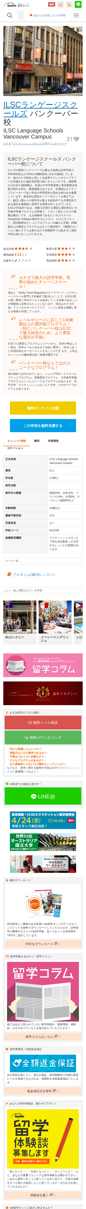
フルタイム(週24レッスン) (30, 574)
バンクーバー (57, 143)
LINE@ (43, 797)
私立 (52, 470)
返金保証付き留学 (43, 1091)
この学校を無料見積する (43, 426)
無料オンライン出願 (43, 408)
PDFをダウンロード (43, 944)
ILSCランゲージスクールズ (40, 109)
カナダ (7, 143)
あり (52, 522)
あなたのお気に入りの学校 (47, 15)
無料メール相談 (43, 722)
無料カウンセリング (43, 737)
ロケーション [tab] (15, 448)
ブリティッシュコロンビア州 (30, 143)
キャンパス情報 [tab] (16, 440)
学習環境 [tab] (53, 440)
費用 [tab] (36, 440)
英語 (52, 515)
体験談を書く (43, 1195)
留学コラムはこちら (43, 1036)
